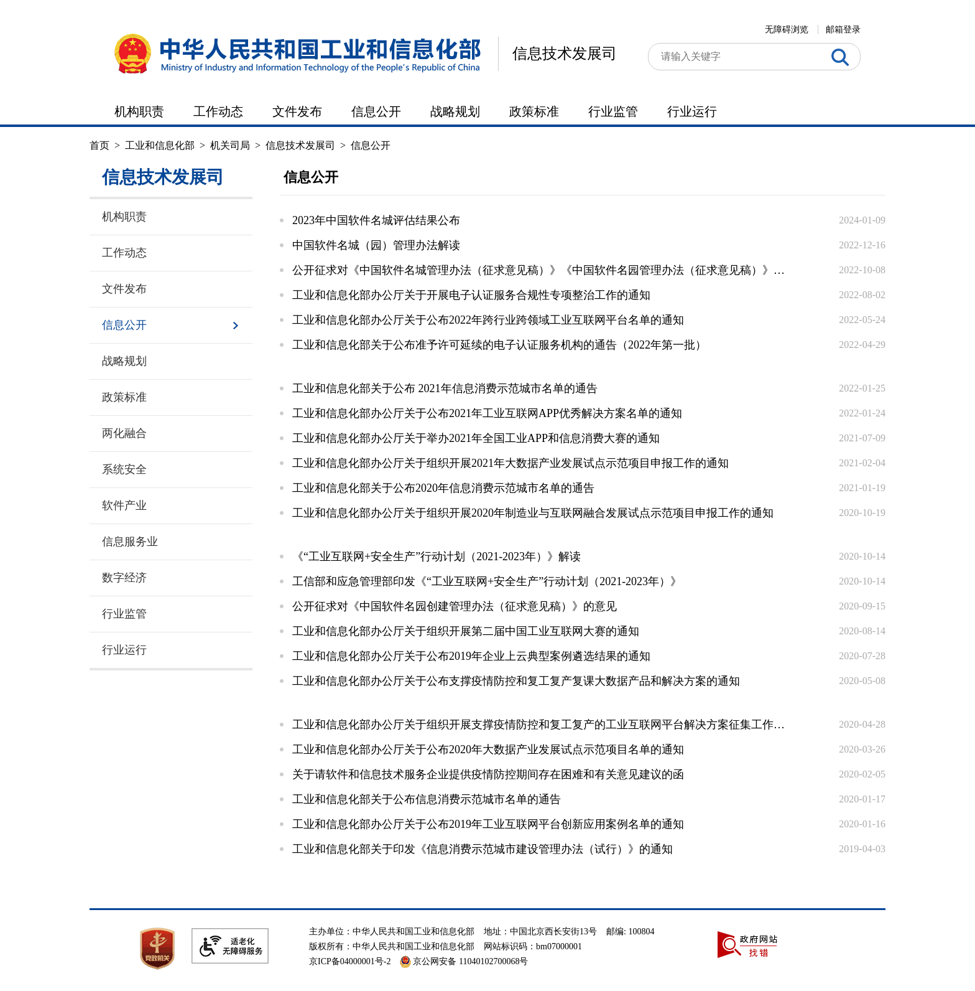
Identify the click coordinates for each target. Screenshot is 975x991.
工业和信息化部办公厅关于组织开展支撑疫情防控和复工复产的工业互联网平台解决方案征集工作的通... (540, 724)
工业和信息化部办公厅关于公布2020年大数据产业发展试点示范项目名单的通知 (488, 749)
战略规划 (455, 111)
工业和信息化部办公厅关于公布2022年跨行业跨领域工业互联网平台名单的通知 (488, 320)
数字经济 (124, 577)
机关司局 (230, 145)
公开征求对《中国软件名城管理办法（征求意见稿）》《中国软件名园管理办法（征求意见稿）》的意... (540, 270)
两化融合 (124, 433)
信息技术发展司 (564, 53)
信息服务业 (130, 541)
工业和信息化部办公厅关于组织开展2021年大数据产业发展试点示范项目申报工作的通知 (510, 463)
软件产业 (124, 505)
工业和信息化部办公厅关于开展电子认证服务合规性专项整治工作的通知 (471, 295)
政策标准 (534, 111)
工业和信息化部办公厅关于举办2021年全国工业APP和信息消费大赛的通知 (476, 438)
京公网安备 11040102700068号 (464, 961)
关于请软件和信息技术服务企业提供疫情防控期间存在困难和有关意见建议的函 (488, 774)
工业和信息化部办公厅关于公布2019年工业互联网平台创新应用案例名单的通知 (488, 824)
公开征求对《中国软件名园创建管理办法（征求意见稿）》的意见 (454, 606)
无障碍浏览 (786, 29)
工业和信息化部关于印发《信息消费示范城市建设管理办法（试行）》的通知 (482, 849)
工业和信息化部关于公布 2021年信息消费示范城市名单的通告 (445, 388)
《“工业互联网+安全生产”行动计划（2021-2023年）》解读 (436, 556)
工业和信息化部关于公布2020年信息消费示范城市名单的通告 (443, 488)
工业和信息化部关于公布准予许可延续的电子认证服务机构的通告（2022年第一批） (499, 345)
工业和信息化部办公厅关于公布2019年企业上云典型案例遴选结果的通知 (471, 656)
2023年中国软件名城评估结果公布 (376, 220)
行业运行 (692, 111)
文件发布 (297, 111)
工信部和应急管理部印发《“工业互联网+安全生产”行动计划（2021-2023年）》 (487, 581)
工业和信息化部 (160, 145)
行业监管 (613, 111)
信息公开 (376, 111)
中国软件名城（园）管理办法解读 (376, 245)
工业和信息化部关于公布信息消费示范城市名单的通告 (426, 799)
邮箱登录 (843, 29)
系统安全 (124, 469)
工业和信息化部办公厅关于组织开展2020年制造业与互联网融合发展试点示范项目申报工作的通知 (533, 513)
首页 (99, 145)
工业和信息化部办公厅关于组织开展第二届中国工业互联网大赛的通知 (465, 631)
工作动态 (218, 111)
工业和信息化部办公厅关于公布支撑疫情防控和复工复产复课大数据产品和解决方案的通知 (516, 681)
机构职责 (139, 111)
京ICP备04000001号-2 (349, 961)
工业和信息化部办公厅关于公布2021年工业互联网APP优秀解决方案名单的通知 (487, 413)
